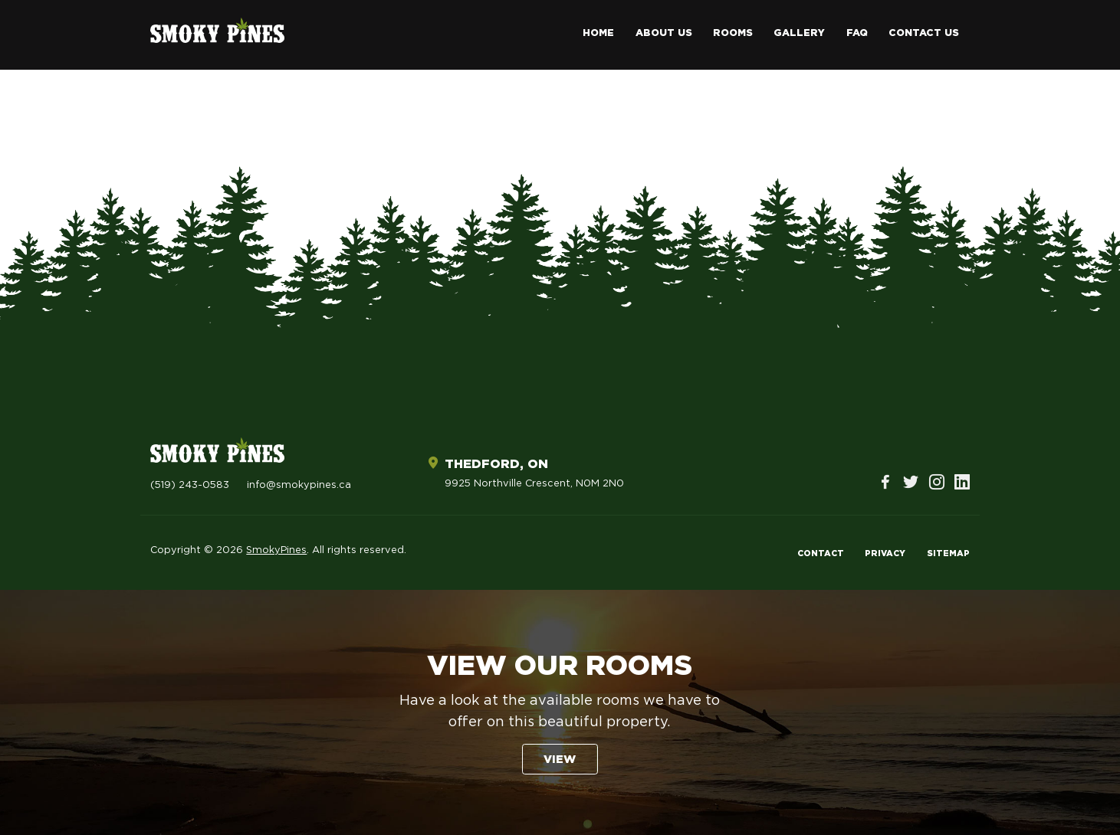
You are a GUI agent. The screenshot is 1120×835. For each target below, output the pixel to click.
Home (598, 33)
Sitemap (948, 553)
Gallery (799, 33)
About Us (664, 33)
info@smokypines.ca (299, 485)
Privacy (885, 553)
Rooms (733, 33)
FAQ (857, 33)
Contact (820, 553)
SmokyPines (276, 550)
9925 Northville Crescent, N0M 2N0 (534, 484)
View (560, 759)
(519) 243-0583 (189, 485)
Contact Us (923, 33)
